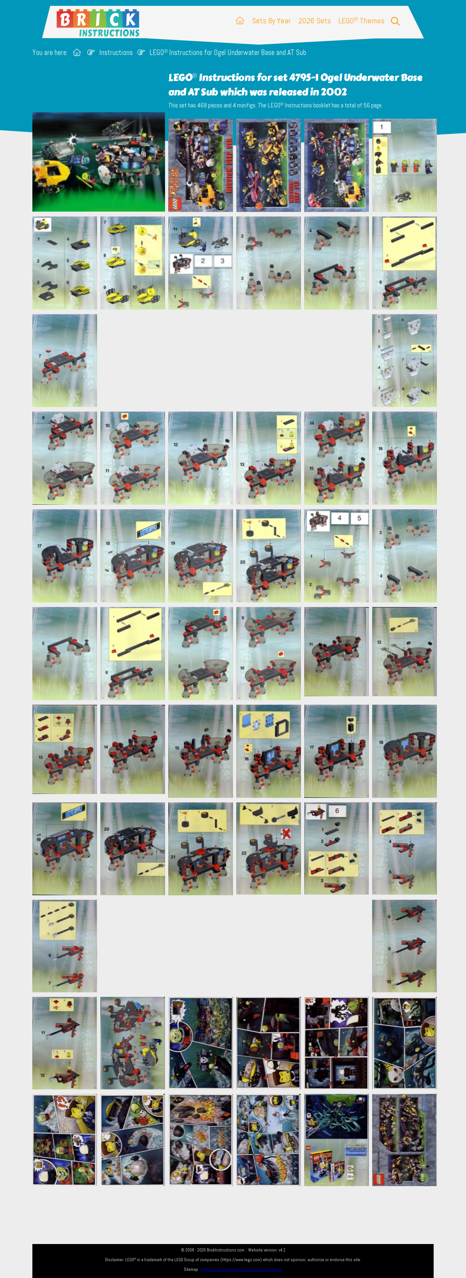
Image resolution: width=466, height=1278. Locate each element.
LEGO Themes (361, 21)
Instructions (116, 52)
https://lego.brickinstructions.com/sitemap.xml (241, 1269)
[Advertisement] (236, 360)
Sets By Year (271, 21)
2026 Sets (314, 21)
